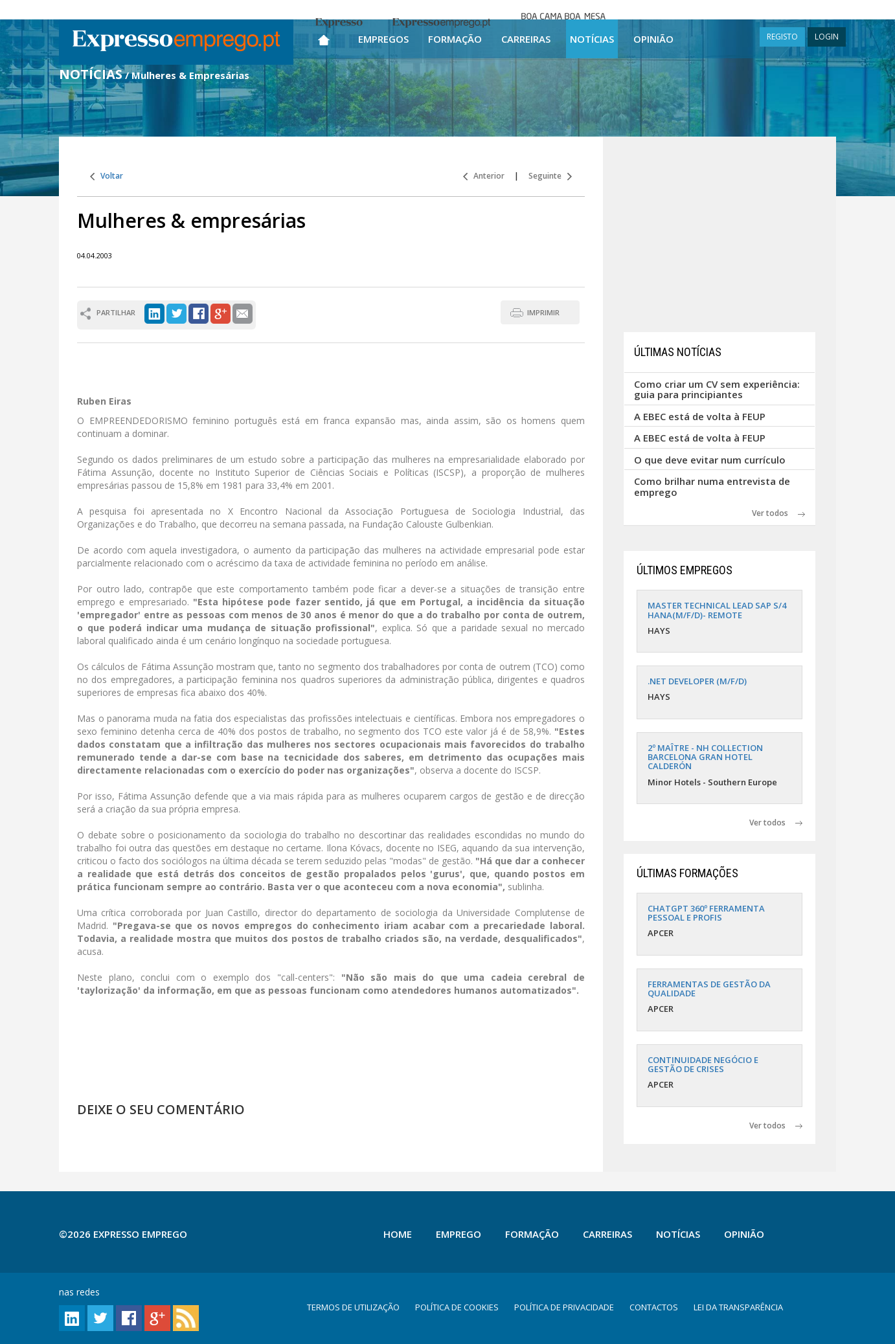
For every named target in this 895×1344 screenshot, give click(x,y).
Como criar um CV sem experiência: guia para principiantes (717, 389)
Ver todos (778, 513)
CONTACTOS (653, 1307)
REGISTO (782, 36)
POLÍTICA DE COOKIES (457, 1307)
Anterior (483, 175)
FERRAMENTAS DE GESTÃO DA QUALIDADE (709, 988)
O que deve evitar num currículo (710, 459)
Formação (455, 38)
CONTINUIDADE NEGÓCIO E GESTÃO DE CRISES (703, 1064)
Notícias (592, 38)
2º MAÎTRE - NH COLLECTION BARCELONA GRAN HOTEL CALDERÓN (705, 757)
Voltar (106, 175)
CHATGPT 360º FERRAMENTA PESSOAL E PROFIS (706, 912)
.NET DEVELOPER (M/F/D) (697, 681)
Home (397, 1233)
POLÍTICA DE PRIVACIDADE (564, 1307)
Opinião (653, 38)
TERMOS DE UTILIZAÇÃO (353, 1307)
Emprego (458, 1233)
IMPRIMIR (543, 312)
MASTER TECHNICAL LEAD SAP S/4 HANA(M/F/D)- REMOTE (717, 609)
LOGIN (827, 36)
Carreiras (525, 38)
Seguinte (550, 175)
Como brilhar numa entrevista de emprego (712, 486)
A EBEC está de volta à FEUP (699, 416)
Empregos (383, 38)
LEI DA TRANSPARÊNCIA (738, 1307)
